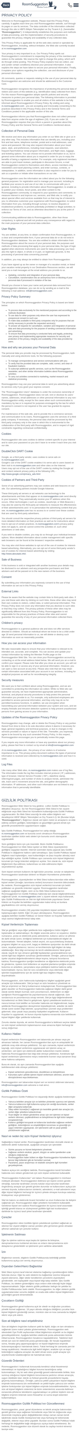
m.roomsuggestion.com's (47, 524)
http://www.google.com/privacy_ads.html (21, 474)
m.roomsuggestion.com (15, 48)
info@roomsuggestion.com (39, 291)
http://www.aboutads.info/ (14, 553)
